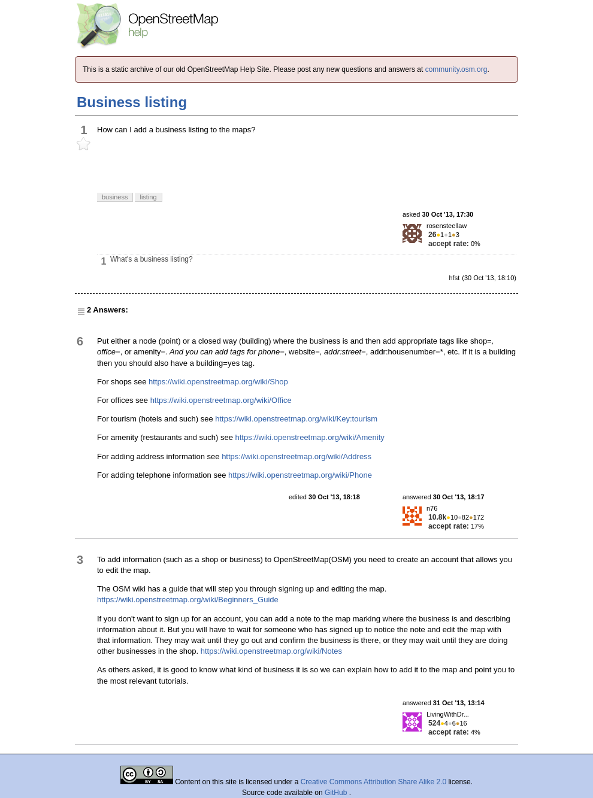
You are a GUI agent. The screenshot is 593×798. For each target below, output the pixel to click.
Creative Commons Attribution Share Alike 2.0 (373, 782)
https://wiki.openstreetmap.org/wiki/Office (221, 400)
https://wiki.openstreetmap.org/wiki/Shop (218, 381)
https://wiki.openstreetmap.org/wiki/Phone (300, 475)
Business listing (132, 102)
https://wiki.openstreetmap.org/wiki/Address (296, 456)
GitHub (337, 792)
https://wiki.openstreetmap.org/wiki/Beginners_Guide (188, 599)
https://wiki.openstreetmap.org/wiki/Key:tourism (296, 418)
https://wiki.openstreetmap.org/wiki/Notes (271, 651)
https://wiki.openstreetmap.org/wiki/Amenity (310, 437)
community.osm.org (456, 69)
